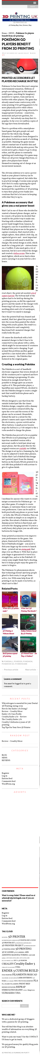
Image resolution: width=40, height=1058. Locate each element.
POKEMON (27, 661)
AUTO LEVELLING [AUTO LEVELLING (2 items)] (24, 958)
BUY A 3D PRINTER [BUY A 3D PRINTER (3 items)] (20, 961)
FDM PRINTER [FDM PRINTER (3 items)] (7, 975)
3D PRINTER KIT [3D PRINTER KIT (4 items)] (8, 943)
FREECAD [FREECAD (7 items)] (32, 974)
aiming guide (26, 549)
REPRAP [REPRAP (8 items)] (20, 987)
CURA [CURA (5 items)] (17, 967)
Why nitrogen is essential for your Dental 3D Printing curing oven (20, 704)
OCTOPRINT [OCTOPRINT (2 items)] (10, 981)
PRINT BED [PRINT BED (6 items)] (24, 983)
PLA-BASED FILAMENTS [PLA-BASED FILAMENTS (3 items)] (10, 984)
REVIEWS (6, 760)
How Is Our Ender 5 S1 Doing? (15, 708)
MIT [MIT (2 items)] (34, 978)
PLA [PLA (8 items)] (35, 980)
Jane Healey (24, 53)
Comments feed (8, 781)
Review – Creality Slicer (12, 711)
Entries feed (7, 778)
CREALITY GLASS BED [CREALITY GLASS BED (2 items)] (8, 967)
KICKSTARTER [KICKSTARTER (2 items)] (13, 978)
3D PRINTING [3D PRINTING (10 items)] (23, 949)
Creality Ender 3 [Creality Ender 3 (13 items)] (24, 964)
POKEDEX (18, 661)
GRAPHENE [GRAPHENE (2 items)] (5, 978)
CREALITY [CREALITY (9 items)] (8, 964)
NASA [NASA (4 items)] (4, 981)
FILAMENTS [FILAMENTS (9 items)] (19, 974)
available (22, 448)
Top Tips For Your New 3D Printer (16, 727)
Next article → (31, 669)
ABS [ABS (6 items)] (27, 952)
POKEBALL (8, 661)
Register (5, 773)
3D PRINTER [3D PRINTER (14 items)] (16, 937)
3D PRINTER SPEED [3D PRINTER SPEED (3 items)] (8, 949)
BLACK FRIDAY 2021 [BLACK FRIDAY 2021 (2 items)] (7, 961)
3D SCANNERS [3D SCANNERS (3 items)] (19, 952)
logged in (19, 683)
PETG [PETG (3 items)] (16, 981)
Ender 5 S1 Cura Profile (12, 714)
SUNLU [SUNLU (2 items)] (25, 990)
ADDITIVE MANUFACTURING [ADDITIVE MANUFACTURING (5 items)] (15, 955)
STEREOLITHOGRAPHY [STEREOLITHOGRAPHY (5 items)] (12, 990)
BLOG (4, 755)
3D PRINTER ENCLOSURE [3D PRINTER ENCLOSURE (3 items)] (27, 940)
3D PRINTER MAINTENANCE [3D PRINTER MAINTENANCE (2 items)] (23, 943)
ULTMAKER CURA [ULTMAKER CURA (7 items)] (11, 993)
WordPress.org (8, 784)
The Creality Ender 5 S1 (12, 719)
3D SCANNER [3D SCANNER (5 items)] (8, 952)
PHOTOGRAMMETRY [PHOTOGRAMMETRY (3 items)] (25, 981)
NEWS (11, 33)
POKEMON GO (8, 664)
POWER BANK (21, 664)
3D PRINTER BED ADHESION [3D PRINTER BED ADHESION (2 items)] (10, 940)
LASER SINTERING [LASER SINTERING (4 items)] (24, 978)
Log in (4, 776)
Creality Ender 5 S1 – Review (14, 716)
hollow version (19, 253)
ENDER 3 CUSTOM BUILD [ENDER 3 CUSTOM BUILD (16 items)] (20, 971)
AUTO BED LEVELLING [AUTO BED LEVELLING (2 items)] (12, 958)
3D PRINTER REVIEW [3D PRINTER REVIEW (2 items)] (30, 946)
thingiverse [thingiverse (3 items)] (31, 990)
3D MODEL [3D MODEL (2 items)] (5, 937)
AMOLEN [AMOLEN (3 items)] (31, 955)
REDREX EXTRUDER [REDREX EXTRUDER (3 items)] (9, 987)
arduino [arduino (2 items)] (4, 958)
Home (4, 33)
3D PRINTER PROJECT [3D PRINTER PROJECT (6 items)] (12, 945)
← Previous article (10, 669)
